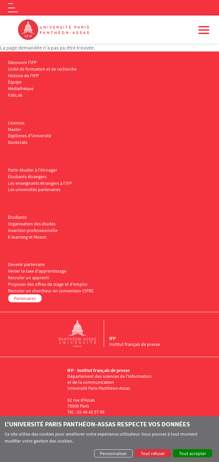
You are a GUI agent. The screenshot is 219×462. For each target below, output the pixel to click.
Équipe (14, 82)
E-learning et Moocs (27, 237)
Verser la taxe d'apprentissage (37, 271)
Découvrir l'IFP (22, 62)
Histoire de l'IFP (23, 76)
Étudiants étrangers (27, 177)
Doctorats (17, 142)
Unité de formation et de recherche (42, 69)
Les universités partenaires (34, 189)
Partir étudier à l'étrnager (32, 170)
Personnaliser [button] (113, 453)
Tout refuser (153, 453)
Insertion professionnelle (32, 230)
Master (14, 129)
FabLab (15, 95)
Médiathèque (21, 88)
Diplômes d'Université (29, 136)
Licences (16, 123)
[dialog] (109, 439)
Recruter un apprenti (28, 277)
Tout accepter (192, 453)
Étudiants (17, 217)
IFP (112, 338)
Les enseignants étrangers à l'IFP (40, 183)
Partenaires (25, 298)
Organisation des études (31, 224)
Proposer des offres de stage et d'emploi (47, 284)
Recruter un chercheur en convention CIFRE (50, 291)
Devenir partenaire (26, 264)
